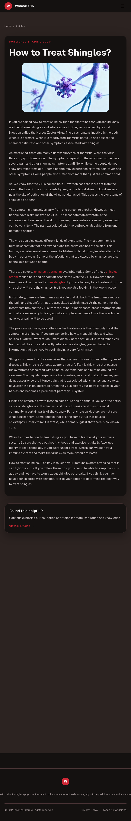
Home (8, 26)
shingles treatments (48, 272)
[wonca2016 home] (19, 6)
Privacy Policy (89, 810)
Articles (20, 26)
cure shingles (56, 282)
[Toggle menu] (122, 6)
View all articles (21, 526)
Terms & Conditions (114, 810)
